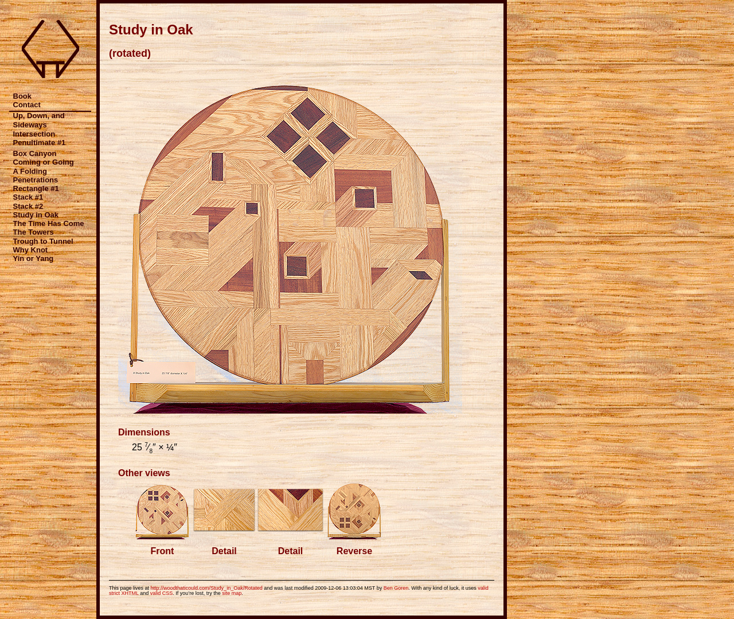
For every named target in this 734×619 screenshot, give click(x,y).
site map (231, 593)
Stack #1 (28, 197)
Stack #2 (28, 206)
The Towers (33, 232)
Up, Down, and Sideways (39, 120)
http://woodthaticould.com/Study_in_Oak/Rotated (207, 588)
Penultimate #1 (39, 142)
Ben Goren (396, 588)
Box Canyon (35, 153)
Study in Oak (35, 215)
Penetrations (35, 180)
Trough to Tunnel (43, 241)
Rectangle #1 (36, 188)
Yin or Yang (33, 258)
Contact (27, 104)
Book (22, 96)
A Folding (30, 171)
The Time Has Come (48, 223)
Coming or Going (43, 162)
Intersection (34, 134)
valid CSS (161, 593)
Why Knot (30, 250)
